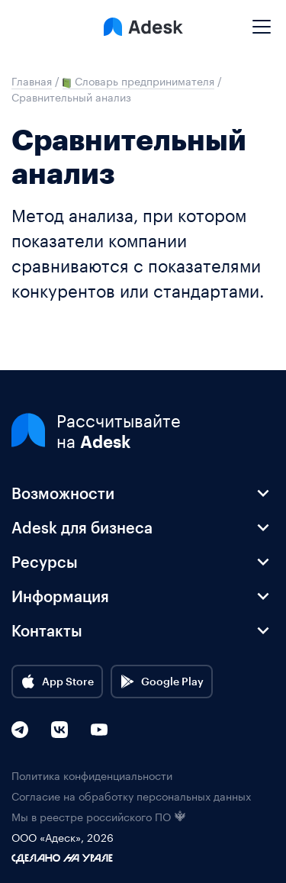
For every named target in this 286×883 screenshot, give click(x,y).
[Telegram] (19, 729)
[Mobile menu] (261, 20)
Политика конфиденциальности (91, 775)
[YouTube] (99, 729)
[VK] (59, 729)
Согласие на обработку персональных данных (131, 795)
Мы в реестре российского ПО (98, 816)
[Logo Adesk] (143, 27)
